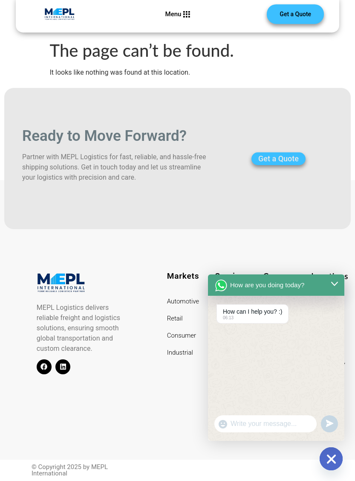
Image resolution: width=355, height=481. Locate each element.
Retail (175, 318)
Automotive (183, 301)
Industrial (180, 352)
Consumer (181, 335)
